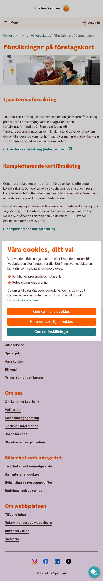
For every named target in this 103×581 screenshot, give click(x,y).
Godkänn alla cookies (51, 311)
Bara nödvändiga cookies (51, 321)
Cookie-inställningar (51, 331)
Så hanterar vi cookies (23, 300)
